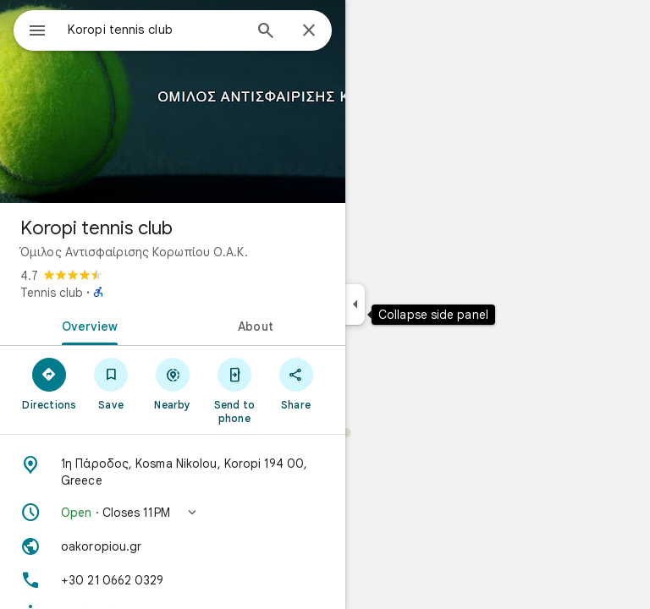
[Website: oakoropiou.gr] (172, 546)
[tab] (86, 324)
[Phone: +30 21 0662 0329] (172, 580)
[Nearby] (173, 383)
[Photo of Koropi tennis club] (172, 101)
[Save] (111, 383)
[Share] (296, 383)
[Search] (265, 32)
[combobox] (155, 29)
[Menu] (37, 32)
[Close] (309, 31)
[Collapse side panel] (355, 304)
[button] (172, 512)
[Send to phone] (234, 389)
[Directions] (49, 383)
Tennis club (51, 292)
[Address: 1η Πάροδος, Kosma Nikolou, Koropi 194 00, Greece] (172, 472)
